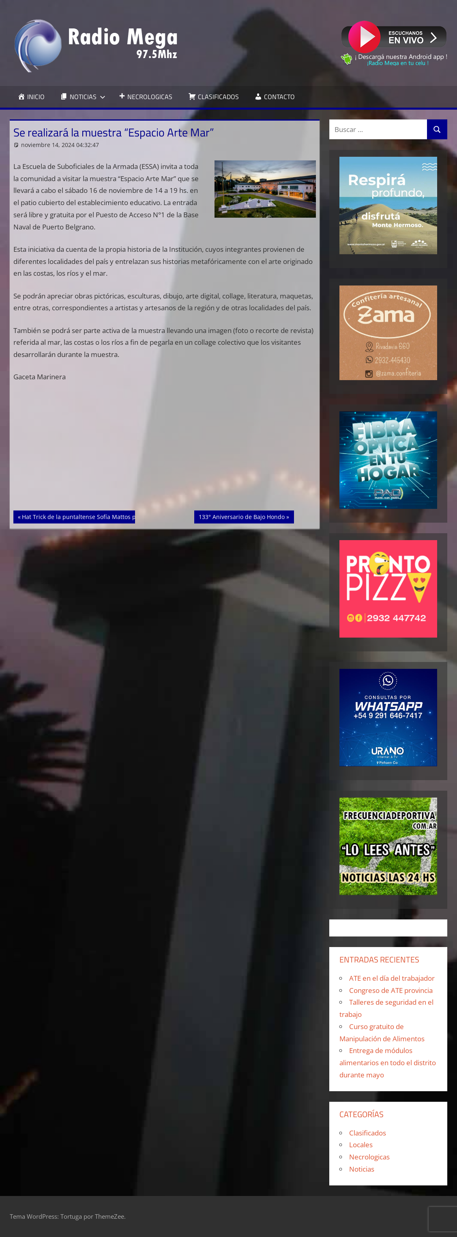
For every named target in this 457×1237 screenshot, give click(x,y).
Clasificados (367, 1133)
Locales (361, 1144)
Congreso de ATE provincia (391, 990)
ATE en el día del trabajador (392, 978)
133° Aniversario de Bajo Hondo (241, 516)
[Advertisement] (164, 450)
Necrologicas (369, 1156)
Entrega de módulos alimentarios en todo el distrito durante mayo (387, 1062)
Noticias (361, 1169)
